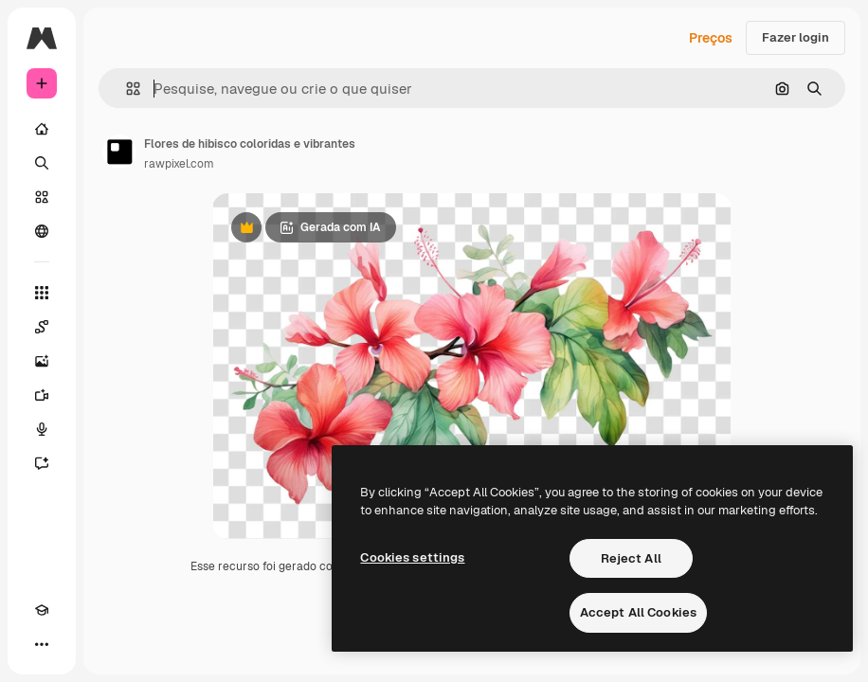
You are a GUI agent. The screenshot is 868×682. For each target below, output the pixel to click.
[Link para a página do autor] (119, 152)
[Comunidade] (42, 231)
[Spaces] (42, 327)
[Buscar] (42, 163)
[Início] (42, 129)
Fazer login (795, 37)
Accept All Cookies (638, 612)
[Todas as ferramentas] (42, 293)
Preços (710, 37)
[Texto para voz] (42, 429)
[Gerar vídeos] (42, 395)
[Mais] (42, 644)
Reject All (631, 558)
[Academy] (42, 610)
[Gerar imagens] (42, 361)
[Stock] (42, 197)
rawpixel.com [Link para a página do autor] (179, 163)
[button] (125, 88)
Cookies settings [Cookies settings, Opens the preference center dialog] (412, 557)
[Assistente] (42, 463)
